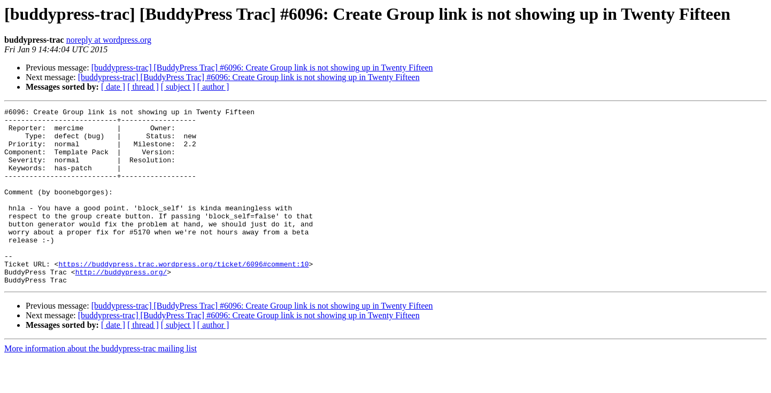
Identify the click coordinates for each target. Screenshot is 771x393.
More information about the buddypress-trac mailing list (100, 383)
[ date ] (113, 86)
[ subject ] (178, 86)
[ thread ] (143, 86)
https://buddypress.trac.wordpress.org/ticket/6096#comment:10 (183, 296)
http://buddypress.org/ (121, 305)
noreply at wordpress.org (108, 39)
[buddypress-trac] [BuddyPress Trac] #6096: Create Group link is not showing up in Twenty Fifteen (262, 67)
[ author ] (213, 86)
